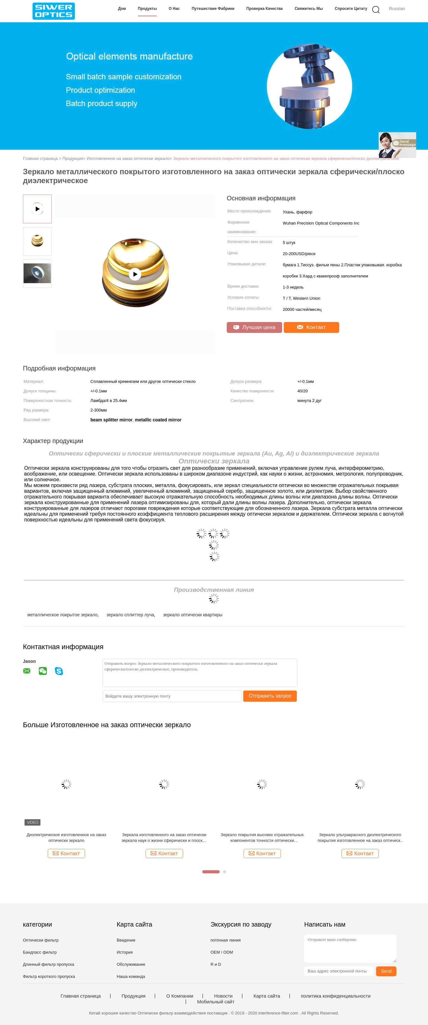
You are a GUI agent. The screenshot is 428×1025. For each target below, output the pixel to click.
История (124, 952)
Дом (122, 8)
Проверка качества (264, 8)
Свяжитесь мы (309, 8)
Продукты (147, 8)
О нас (174, 8)
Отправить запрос (270, 696)
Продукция (134, 996)
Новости (223, 996)
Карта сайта (266, 996)
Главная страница (81, 996)
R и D (215, 964)
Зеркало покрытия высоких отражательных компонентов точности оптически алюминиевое (262, 837)
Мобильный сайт (215, 1002)
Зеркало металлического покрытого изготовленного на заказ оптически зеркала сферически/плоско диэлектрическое (286, 158)
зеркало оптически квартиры (192, 614)
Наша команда (131, 976)
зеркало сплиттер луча (130, 614)
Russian (397, 8)
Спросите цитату (351, 8)
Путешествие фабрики (213, 8)
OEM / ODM (221, 952)
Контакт (311, 327)
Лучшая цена (254, 327)
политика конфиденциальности (336, 996)
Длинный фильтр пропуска (48, 964)
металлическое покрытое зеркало (62, 614)
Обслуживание (131, 964)
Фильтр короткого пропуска (49, 976)
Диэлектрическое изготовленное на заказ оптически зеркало (66, 837)
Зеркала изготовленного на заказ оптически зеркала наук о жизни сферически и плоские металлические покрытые (164, 837)
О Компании (179, 996)
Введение (126, 940)
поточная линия (225, 940)
